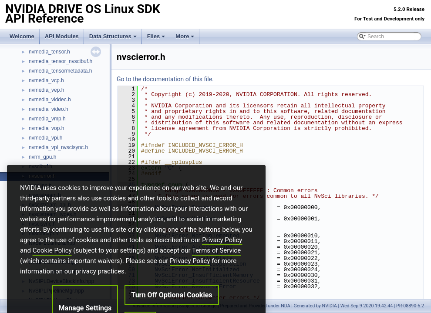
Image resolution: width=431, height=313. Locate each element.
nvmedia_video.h (48, 109)
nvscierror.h (42, 176)
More (184, 36)
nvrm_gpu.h (42, 157)
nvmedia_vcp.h (46, 80)
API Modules (62, 36)
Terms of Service (216, 267)
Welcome (22, 36)
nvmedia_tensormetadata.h (60, 71)
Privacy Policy (222, 257)
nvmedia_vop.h (46, 128)
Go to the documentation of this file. (165, 79)
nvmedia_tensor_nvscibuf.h (60, 61)
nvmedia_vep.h (46, 90)
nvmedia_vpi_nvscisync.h (58, 147)
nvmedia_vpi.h (45, 138)
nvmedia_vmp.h (47, 119)
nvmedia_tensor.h (49, 52)
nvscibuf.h (40, 166)
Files (156, 36)
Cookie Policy (52, 267)
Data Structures (113, 36)
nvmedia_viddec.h (50, 100)
